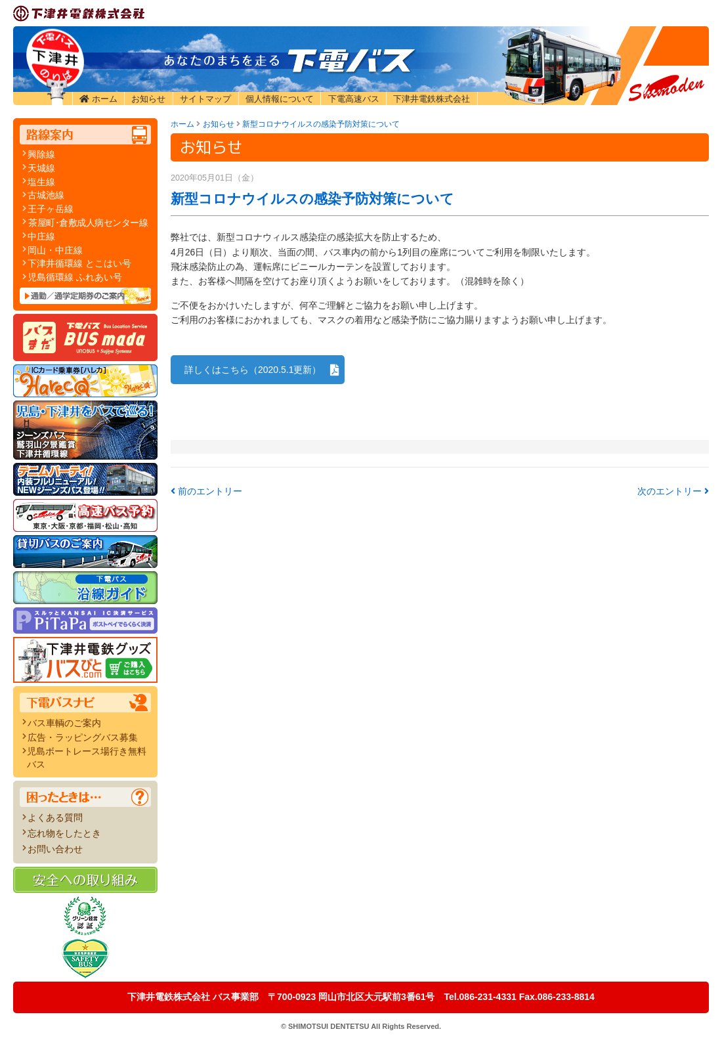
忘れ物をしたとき (64, 833)
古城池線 (46, 195)
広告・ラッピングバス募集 (83, 737)
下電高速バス (353, 99)
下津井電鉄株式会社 (431, 99)
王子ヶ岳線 (51, 209)
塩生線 (41, 182)
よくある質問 (55, 817)
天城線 (41, 168)
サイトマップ (205, 99)
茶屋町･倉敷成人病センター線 (88, 222)
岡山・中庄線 (55, 250)
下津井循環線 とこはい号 (79, 263)
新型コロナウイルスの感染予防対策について (321, 124)
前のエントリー (206, 491)
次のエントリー (673, 491)
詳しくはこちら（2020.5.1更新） (253, 369)
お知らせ (148, 99)
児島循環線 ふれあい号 (75, 277)
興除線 (41, 154)
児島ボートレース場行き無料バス (86, 758)
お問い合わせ (55, 849)
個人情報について (279, 99)
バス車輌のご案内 (64, 723)
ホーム (104, 99)
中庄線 (41, 236)
